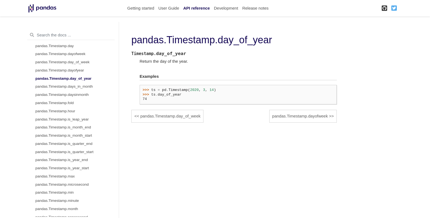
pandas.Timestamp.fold (54, 103)
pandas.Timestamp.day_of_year (63, 78)
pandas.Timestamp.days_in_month (64, 86)
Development (226, 8)
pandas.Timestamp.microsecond (62, 184)
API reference (196, 8)
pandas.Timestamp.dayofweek (60, 54)
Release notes (255, 8)
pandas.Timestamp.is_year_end (61, 160)
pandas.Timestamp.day (54, 46)
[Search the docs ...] (71, 35)
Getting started (140, 8)
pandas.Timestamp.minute (57, 201)
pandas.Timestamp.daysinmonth (62, 95)
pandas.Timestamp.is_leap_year (62, 119)
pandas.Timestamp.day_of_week (62, 62)
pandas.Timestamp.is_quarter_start (64, 152)
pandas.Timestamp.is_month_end (63, 127)
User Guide (168, 8)
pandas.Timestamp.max (55, 176)
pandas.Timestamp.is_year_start (62, 168)
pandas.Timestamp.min (54, 192)
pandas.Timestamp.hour (55, 111)
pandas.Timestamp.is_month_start (63, 135)
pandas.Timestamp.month (56, 209)
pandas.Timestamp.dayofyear (59, 70)
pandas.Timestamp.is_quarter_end (63, 144)
